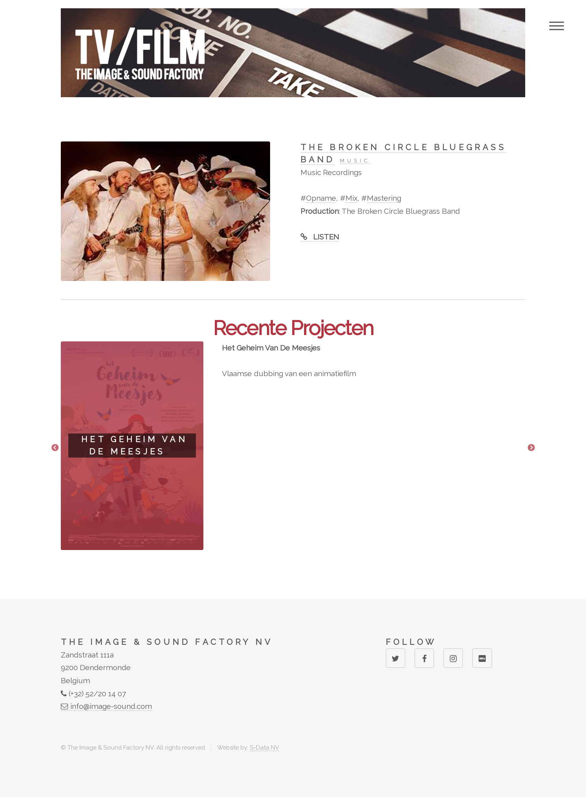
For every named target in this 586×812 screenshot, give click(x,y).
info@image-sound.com (106, 706)
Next (531, 448)
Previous (55, 448)
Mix (351, 198)
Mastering (384, 198)
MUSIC (355, 160)
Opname (321, 198)
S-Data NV (264, 747)
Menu (556, 26)
